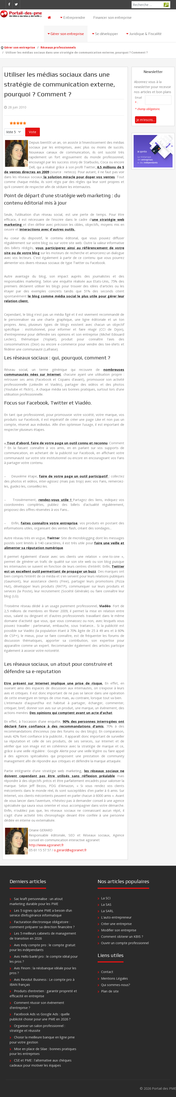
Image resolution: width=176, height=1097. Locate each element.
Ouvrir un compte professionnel (125, 943)
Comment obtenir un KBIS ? (122, 936)
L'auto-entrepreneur (116, 917)
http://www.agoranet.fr (46, 845)
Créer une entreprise (116, 924)
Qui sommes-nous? (115, 985)
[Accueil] (50, 17)
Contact (107, 972)
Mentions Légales (114, 978)
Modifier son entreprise (118, 930)
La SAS (106, 904)
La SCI (105, 898)
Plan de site (110, 991)
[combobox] (151, 4)
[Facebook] (9, 4)
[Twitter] (16, 4)
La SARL (107, 911)
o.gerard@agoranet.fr (70, 850)
